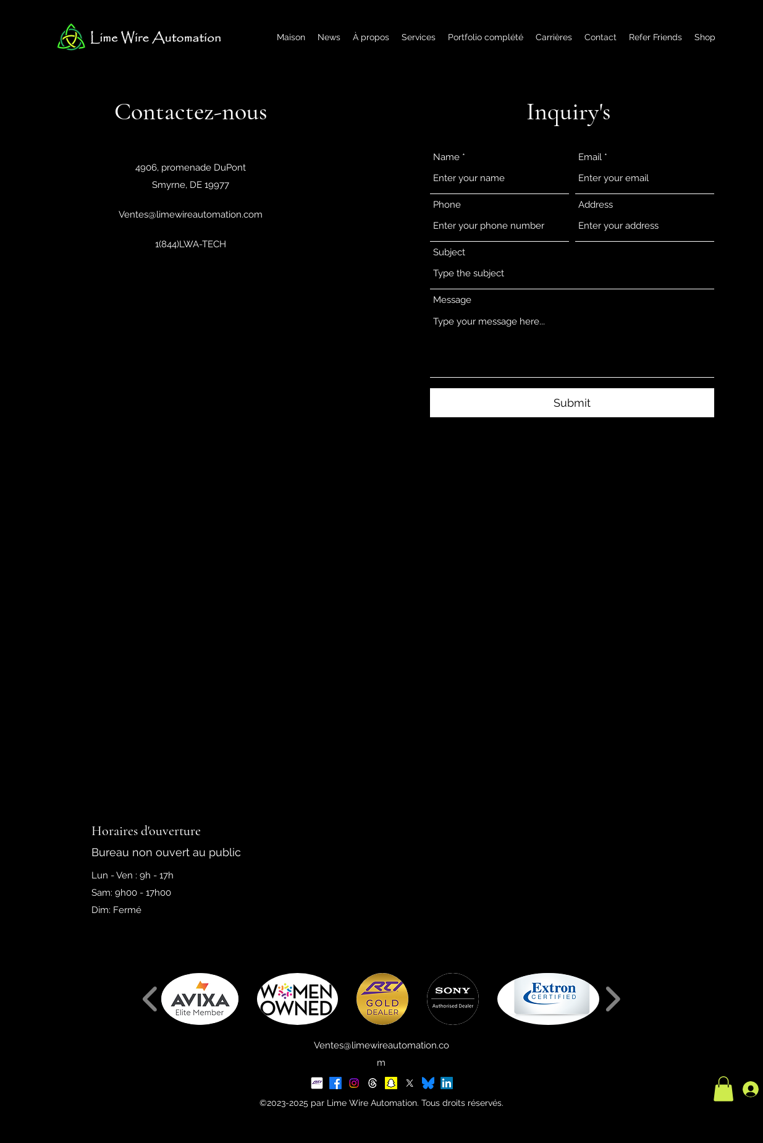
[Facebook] (335, 1083)
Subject (449, 252)
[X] (409, 1083)
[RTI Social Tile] (317, 1083)
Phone (447, 205)
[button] (199, 999)
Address (595, 205)
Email (590, 157)
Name (446, 157)
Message (452, 300)
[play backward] (150, 999)
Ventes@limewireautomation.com (191, 214)
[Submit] (572, 402)
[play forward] (612, 999)
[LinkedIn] (447, 1083)
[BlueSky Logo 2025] (428, 1083)
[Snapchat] (391, 1083)
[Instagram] (354, 1083)
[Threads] (372, 1083)
